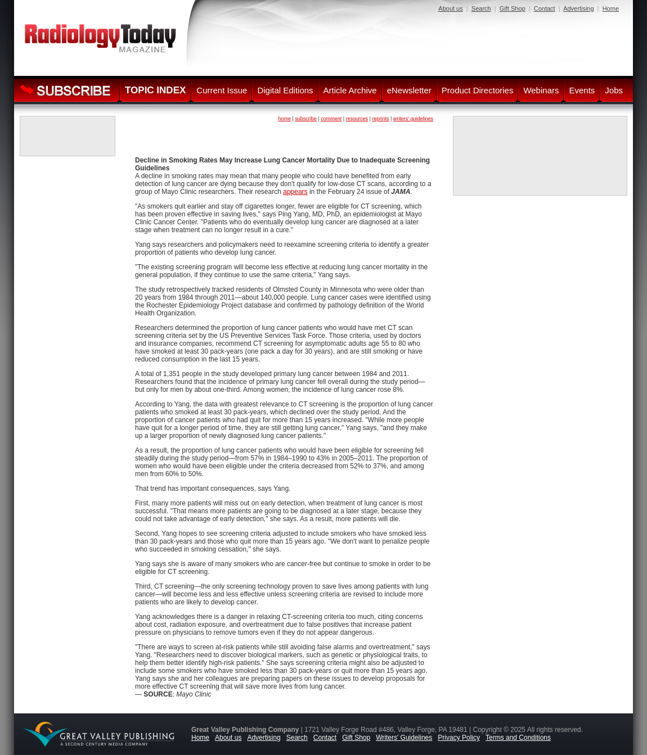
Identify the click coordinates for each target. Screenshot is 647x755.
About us (450, 8)
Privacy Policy (459, 738)
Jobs (614, 90)
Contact (544, 8)
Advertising (578, 8)
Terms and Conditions (518, 738)
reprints (380, 118)
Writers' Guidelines (404, 738)
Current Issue (221, 90)
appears (295, 192)
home (284, 118)
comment (331, 118)
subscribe (306, 118)
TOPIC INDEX (155, 90)
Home (611, 8)
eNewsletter (409, 90)
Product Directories (478, 90)
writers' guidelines (413, 118)
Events (582, 90)
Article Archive (350, 90)
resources (357, 118)
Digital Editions (285, 90)
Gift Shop (512, 8)
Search (481, 8)
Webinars (541, 90)
